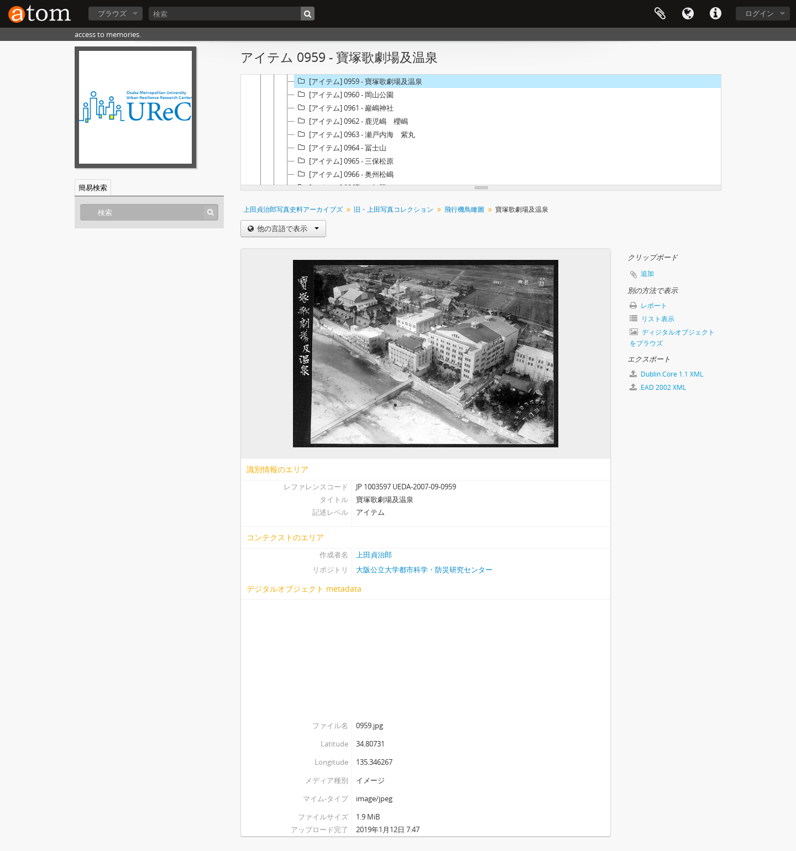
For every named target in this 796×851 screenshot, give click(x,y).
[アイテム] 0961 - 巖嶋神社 (344, 107)
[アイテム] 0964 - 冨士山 (340, 147)
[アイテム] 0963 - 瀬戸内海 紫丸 (355, 134)
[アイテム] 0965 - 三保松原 (344, 161)
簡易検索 (92, 187)
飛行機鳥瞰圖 (464, 209)
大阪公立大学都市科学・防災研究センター (424, 570)
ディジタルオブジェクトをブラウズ (672, 337)
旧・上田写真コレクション (393, 209)
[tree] (481, 130)
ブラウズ (112, 13)
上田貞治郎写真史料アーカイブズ (293, 209)
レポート (648, 305)
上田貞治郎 (374, 555)
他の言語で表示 (287, 228)
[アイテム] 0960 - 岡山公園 (344, 94)
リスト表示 (652, 318)
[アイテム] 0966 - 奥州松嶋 (344, 174)
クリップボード (660, 14)
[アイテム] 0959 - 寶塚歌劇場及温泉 (358, 81)
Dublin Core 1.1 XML (666, 374)
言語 (687, 14)
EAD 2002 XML (658, 387)
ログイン (759, 13)
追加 (647, 273)
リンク (715, 14)
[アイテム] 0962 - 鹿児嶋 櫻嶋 (351, 121)
